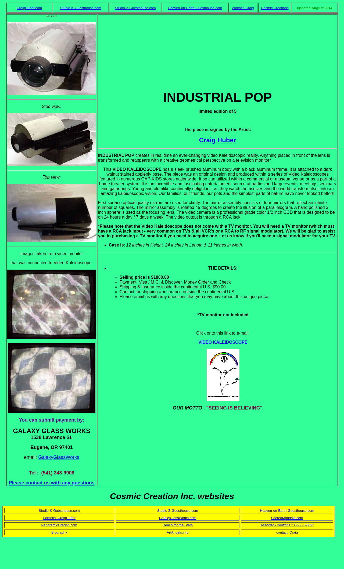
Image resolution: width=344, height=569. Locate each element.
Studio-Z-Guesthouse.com (135, 8)
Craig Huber (217, 140)
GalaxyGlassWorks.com (177, 518)
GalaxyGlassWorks (58, 457)
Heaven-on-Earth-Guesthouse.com (195, 8)
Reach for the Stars (178, 525)
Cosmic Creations (275, 8)
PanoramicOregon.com (59, 525)
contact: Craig (243, 8)
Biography (59, 532)
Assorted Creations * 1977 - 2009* (286, 525)
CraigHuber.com (29, 8)
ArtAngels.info (178, 532)
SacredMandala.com (287, 518)
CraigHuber (66, 518)
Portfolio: (50, 518)
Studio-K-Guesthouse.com (80, 8)
